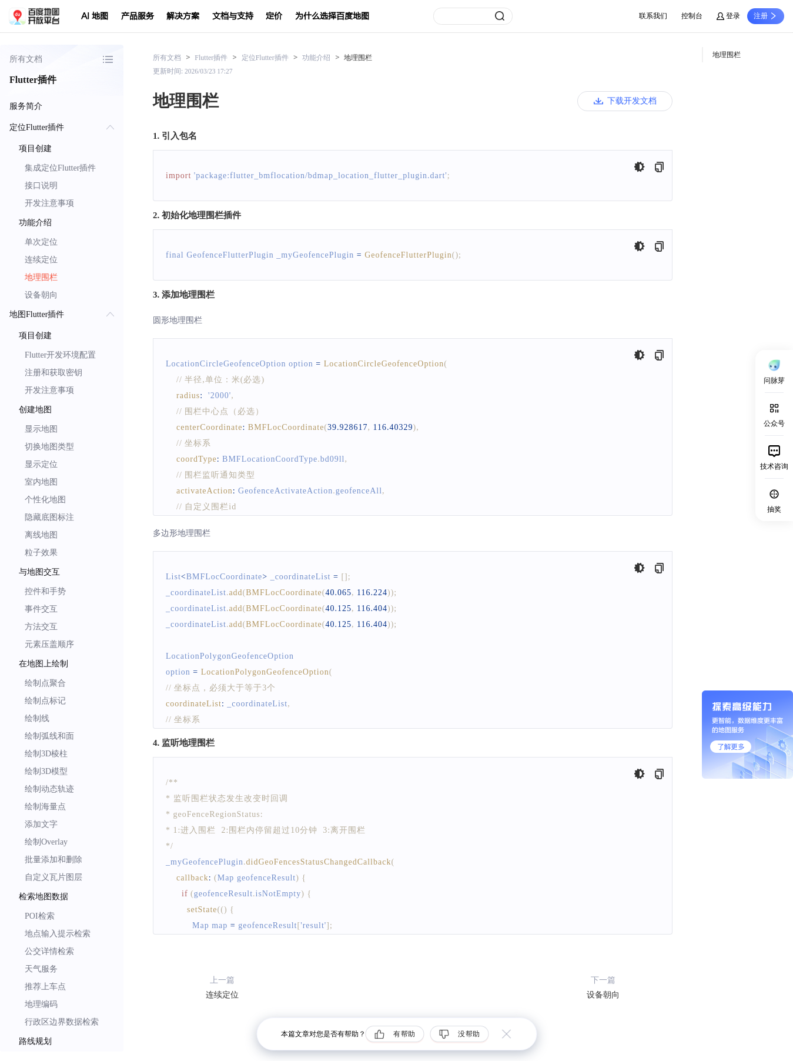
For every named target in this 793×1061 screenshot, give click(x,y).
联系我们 (653, 16)
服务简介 (25, 106)
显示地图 (41, 429)
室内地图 (41, 482)
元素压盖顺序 (49, 644)
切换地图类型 (49, 446)
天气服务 (41, 969)
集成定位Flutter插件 (60, 168)
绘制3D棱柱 (46, 753)
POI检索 (40, 916)
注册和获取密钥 (53, 372)
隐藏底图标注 (49, 517)
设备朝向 (41, 295)
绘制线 (37, 718)
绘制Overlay (46, 842)
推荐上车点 (45, 986)
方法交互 (41, 626)
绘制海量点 (45, 806)
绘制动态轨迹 (49, 789)
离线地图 (41, 534)
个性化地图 (45, 499)
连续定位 (41, 259)
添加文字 (41, 824)
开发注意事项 (49, 203)
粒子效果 (41, 552)
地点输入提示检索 (58, 933)
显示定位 (41, 464)
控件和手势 (45, 591)
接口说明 (41, 185)
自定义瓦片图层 (53, 877)
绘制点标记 (45, 700)
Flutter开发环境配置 (60, 355)
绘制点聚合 (45, 683)
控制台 (691, 16)
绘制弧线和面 (49, 736)
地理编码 (41, 1004)
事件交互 (41, 609)
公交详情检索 (49, 951)
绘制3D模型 (46, 771)
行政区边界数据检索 (62, 1021)
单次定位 (41, 242)
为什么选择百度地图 (332, 16)
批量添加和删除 (53, 859)
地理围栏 (41, 277)
